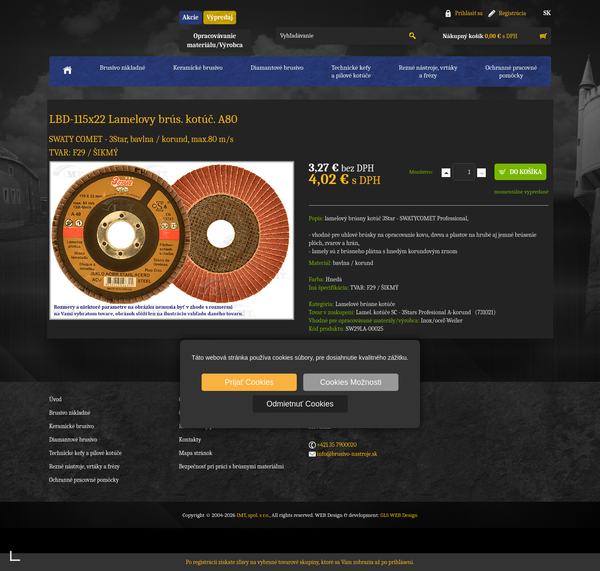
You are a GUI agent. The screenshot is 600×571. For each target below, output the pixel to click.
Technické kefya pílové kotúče (351, 71)
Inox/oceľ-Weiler (442, 320)
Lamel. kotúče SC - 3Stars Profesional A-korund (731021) (426, 312)
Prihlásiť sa (469, 13)
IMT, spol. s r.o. (96, 26)
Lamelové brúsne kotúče (365, 304)
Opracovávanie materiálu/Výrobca (215, 40)
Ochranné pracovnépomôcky (511, 71)
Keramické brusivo (197, 67)
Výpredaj (220, 17)
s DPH (480, 36)
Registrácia (512, 13)
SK (547, 13)
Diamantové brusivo (276, 67)
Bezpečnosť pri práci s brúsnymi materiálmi (231, 466)
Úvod (55, 399)
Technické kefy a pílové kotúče (85, 453)
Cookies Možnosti (351, 382)
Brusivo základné (122, 67)
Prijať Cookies (249, 382)
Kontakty (190, 439)
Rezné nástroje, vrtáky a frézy (84, 466)
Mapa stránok (195, 453)
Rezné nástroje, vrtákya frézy (428, 71)
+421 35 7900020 (337, 445)
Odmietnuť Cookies (300, 404)
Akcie (191, 17)
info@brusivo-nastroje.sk (347, 454)
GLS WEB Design (398, 515)
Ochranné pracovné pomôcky (84, 480)
